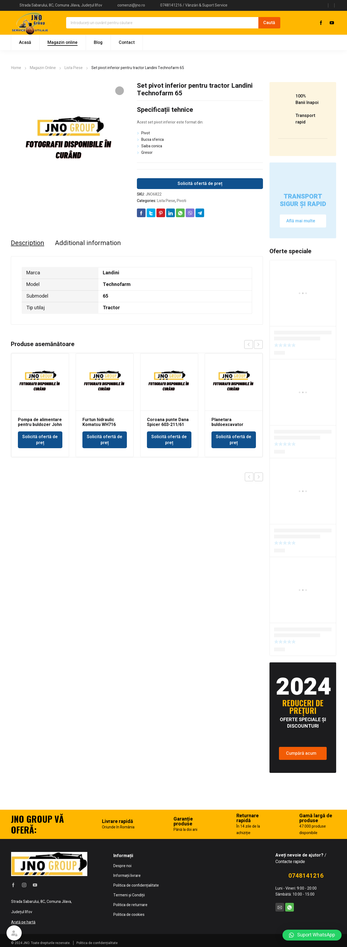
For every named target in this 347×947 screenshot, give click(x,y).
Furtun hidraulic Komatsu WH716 (99, 422)
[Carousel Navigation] (253, 344)
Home (16, 68)
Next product (258, 477)
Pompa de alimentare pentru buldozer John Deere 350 (40, 424)
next (258, 344)
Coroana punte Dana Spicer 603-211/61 (168, 422)
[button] (312, 935)
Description (27, 243)
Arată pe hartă (23, 922)
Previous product (249, 477)
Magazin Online (43, 68)
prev (248, 344)
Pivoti (181, 201)
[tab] (27, 243)
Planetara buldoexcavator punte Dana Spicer (230, 424)
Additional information (88, 243)
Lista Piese (74, 68)
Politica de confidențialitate (97, 943)
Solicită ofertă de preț (200, 183)
